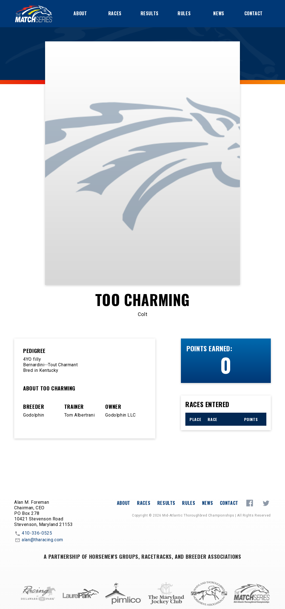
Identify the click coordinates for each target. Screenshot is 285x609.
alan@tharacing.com (38, 540)
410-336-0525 (33, 533)
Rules (184, 13)
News (218, 13)
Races (115, 13)
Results (150, 13)
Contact (253, 13)
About (80, 13)
